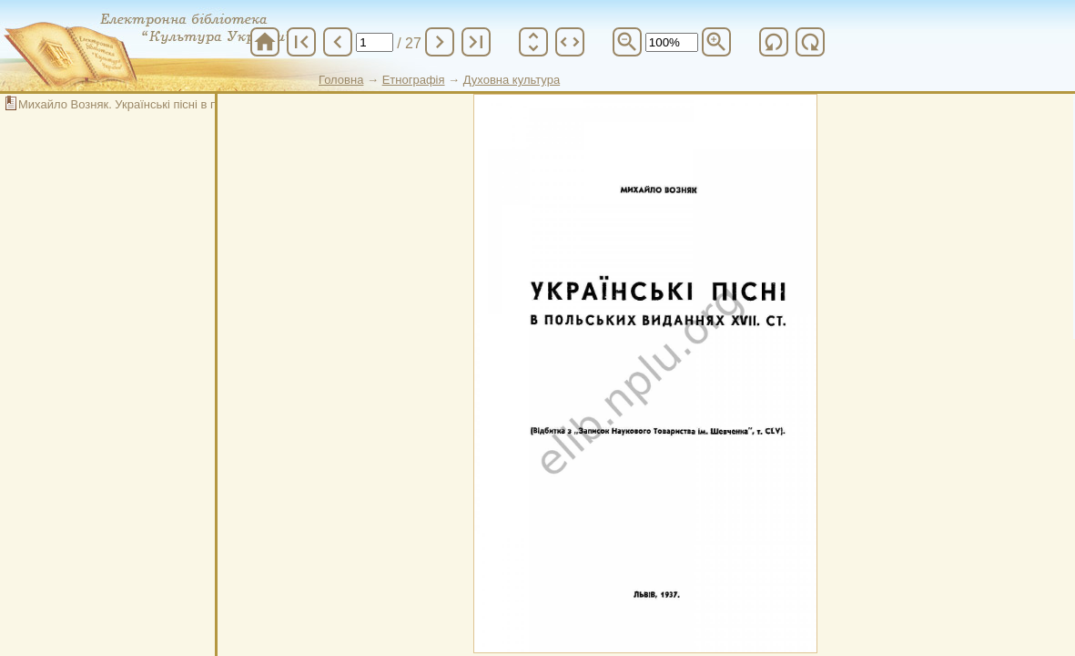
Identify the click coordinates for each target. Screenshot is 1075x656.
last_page (476, 42)
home (265, 42)
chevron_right (439, 42)
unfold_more (533, 42)
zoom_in (716, 42)
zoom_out (627, 42)
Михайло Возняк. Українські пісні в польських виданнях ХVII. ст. (192, 104)
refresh (773, 42)
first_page (301, 42)
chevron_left (337, 42)
